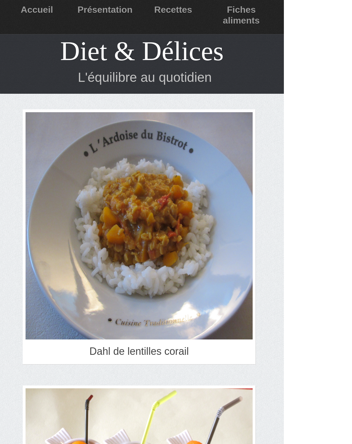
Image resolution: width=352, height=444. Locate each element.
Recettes (173, 10)
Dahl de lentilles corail (139, 351)
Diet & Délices (142, 51)
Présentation (105, 10)
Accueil (37, 10)
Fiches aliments (241, 15)
